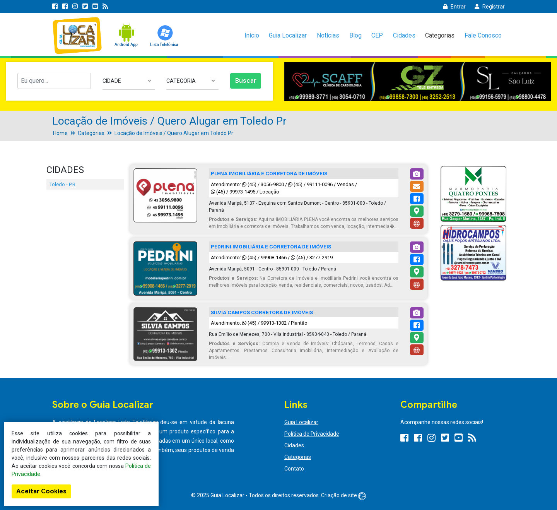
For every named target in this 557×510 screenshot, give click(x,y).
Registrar (490, 6)
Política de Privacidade (311, 434)
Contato (294, 469)
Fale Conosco (483, 35)
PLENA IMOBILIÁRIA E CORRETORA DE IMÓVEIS (269, 173)
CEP (377, 35)
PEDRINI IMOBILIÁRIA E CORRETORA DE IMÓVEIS (271, 246)
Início (251, 35)
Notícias (328, 35)
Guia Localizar (288, 35)
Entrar (454, 6)
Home (60, 133)
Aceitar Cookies (41, 491)
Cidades (404, 35)
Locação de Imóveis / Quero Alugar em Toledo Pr (173, 133)
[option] (417, 81)
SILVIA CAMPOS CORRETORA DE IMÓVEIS (262, 312)
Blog (355, 35)
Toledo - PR (62, 184)
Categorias (439, 35)
